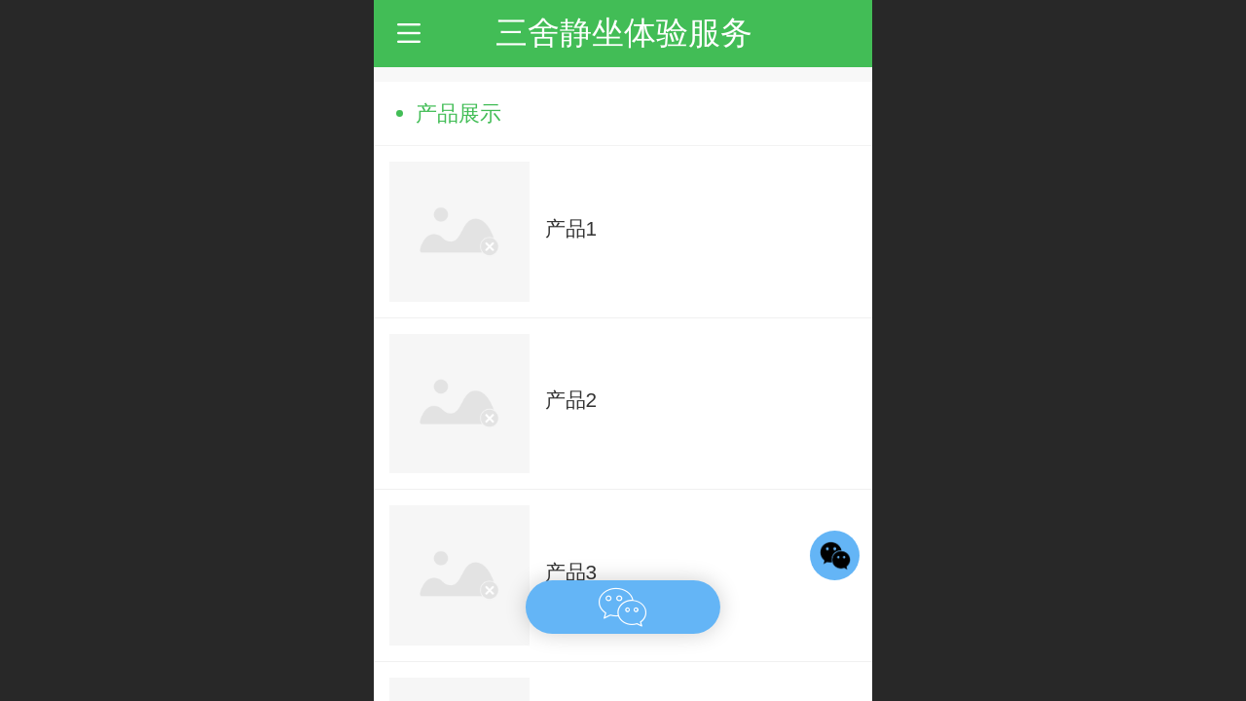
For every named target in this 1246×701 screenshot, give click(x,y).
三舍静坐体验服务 (623, 33)
